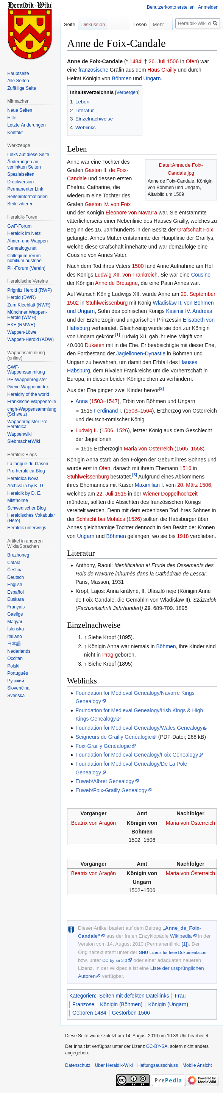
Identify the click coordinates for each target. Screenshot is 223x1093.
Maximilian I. (149, 485)
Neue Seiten (19, 110)
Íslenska (15, 629)
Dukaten (94, 345)
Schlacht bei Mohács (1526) (109, 519)
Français (16, 607)
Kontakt (15, 132)
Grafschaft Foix (195, 230)
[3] (134, 474)
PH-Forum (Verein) (26, 268)
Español (15, 592)
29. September (198, 294)
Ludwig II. (86, 430)
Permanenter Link (25, 189)
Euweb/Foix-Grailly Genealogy (111, 790)
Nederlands (18, 651)
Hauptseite (18, 73)
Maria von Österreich (148, 449)
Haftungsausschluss (157, 1065)
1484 (135, 61)
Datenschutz (77, 1065)
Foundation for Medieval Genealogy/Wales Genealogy (139, 728)
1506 (173, 61)
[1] (117, 334)
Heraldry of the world (28, 394)
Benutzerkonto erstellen (171, 7)
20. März (187, 485)
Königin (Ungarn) (168, 1004)
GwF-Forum (19, 226)
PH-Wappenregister (27, 379)
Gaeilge (15, 614)
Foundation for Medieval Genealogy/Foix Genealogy (136, 755)
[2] (161, 388)
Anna (81, 401)
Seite (69, 24)
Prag (108, 655)
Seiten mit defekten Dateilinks (134, 996)
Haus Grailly (161, 70)
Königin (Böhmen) (121, 1004)
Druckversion (20, 182)
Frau (180, 996)
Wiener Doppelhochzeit (170, 494)
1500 (137, 266)
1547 (112, 401)
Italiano (14, 636)
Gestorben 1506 (131, 1013)
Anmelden (208, 7)
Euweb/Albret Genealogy (104, 781)
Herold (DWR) (21, 297)
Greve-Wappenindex (28, 386)
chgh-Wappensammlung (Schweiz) (31, 412)
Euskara (15, 599)
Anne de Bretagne (116, 283)
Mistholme (17, 500)
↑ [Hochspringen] (85, 637)
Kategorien (82, 996)
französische (93, 70)
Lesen (125, 24)
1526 (122, 430)
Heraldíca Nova (23, 478)
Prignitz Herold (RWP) (29, 290)
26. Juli (157, 61)
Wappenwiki (19, 434)
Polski (13, 666)
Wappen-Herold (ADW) (30, 339)
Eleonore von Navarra (131, 213)
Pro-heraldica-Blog (26, 471)
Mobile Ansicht (197, 1065)
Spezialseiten (20, 174)
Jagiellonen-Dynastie (140, 353)
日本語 (14, 643)
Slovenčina (18, 688)
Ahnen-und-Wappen (27, 241)
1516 (185, 468)
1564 (146, 411)
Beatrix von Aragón (93, 823)
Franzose (83, 1004)
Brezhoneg (18, 555)
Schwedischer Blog (26, 508)
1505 (182, 449)
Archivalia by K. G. (26, 485)
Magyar (14, 621)
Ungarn (152, 78)
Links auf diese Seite (28, 154)
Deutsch (15, 577)
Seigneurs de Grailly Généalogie (113, 737)
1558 (197, 449)
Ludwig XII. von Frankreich (126, 275)
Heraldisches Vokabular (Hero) (31, 518)
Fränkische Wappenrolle (31, 401)
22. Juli (105, 494)
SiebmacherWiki (23, 441)
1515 (120, 494)
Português (17, 673)
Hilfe (11, 117)
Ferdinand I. (108, 411)
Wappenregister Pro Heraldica (27, 424)
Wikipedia (181, 936)
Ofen (191, 61)
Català (13, 562)
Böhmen (121, 78)
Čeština (15, 569)
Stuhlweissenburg (107, 303)
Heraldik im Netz (24, 233)
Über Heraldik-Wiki (114, 1065)
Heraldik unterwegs (26, 527)
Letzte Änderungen (26, 125)
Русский (15, 680)
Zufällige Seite (21, 88)
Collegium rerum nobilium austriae (24, 258)
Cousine (201, 275)
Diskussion (93, 24)
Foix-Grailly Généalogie (103, 746)
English (14, 584)
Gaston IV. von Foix (108, 204)
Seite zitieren (20, 203)
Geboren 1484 (89, 1013)
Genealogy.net (21, 248)
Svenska (16, 695)
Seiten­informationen (27, 196)
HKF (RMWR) (21, 324)
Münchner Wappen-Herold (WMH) (27, 315)
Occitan (15, 658)
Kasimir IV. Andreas (189, 311)
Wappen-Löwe (21, 332)
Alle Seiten (18, 80)
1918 (183, 536)
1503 (97, 401)
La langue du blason (27, 463)
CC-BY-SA (156, 1046)
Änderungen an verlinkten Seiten (24, 164)
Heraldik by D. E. (24, 493)
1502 (73, 303)
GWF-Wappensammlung (26, 369)
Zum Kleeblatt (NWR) (28, 305)
